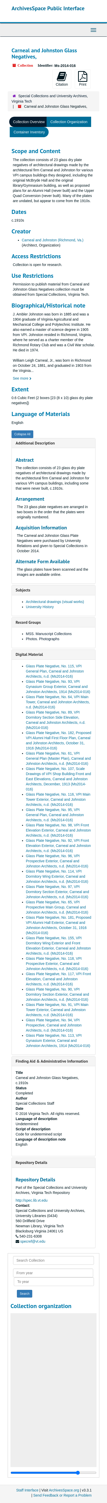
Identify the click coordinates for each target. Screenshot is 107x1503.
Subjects (23, 589)
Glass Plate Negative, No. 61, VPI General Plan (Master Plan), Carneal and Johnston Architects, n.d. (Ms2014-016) (58, 758)
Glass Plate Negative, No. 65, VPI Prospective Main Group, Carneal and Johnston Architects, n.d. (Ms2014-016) (57, 907)
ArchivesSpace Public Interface (48, 8)
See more (22, 378)
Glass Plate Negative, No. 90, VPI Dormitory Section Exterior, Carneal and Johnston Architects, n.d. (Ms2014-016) (57, 994)
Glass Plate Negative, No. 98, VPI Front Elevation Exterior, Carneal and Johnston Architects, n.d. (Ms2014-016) (58, 830)
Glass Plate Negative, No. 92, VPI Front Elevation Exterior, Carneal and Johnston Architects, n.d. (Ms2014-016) (58, 845)
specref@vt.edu (32, 1241)
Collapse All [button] (22, 434)
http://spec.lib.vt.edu (32, 1200)
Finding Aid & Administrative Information (52, 1061)
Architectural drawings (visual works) (55, 602)
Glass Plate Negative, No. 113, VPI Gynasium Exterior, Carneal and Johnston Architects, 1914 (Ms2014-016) (58, 1040)
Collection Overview (29, 122)
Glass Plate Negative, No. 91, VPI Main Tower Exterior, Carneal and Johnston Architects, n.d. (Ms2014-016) (57, 1010)
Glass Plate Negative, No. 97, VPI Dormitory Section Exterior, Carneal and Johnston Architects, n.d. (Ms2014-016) (57, 892)
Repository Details (31, 1162)
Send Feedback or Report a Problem (62, 1495)
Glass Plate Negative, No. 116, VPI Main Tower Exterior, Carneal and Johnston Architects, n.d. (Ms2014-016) (58, 799)
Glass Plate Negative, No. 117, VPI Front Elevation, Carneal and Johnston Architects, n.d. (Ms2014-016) (58, 979)
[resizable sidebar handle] (53, 1473)
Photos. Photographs (42, 639)
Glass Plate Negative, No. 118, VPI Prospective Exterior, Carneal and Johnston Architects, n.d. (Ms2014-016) (57, 963)
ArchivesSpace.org (64, 1490)
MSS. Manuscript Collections (49, 634)
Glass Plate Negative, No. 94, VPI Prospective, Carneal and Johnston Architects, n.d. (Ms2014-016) (54, 1025)
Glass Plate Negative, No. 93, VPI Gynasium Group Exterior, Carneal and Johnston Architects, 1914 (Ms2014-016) (58, 686)
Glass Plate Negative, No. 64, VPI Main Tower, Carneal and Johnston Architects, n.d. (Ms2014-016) (58, 702)
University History (40, 607)
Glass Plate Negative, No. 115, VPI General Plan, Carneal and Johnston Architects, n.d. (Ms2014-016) (55, 671)
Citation (62, 78)
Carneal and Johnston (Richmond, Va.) (52, 240)
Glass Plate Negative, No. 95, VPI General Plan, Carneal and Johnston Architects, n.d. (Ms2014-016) (55, 815)
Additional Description (35, 443)
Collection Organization (69, 122)
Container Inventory (29, 132)
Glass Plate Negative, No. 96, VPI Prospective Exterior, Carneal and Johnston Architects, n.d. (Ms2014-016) (57, 861)
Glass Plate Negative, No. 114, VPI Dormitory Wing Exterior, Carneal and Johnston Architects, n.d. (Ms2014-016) (57, 876)
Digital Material (29, 654)
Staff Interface (27, 1490)
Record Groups (28, 622)
